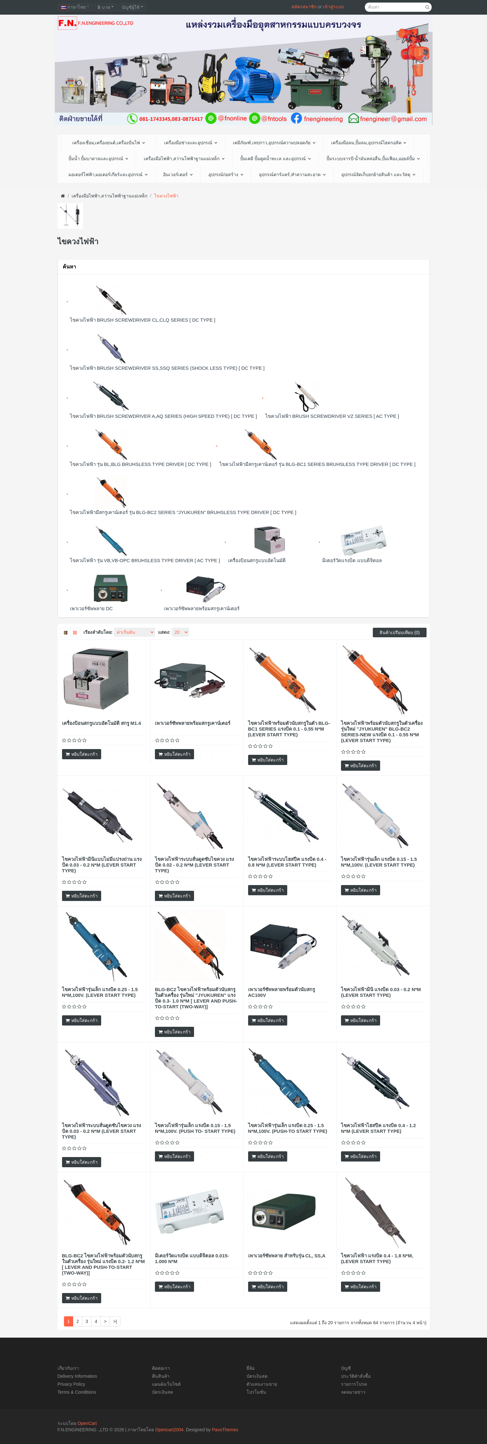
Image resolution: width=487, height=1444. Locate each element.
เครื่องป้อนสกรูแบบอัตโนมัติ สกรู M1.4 (101, 723)
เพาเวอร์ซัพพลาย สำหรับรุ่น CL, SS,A (287, 1255)
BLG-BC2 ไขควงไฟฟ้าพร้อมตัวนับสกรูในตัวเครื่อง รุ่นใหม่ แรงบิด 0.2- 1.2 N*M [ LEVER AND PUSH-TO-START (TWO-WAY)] (103, 1264)
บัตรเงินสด (162, 1392)
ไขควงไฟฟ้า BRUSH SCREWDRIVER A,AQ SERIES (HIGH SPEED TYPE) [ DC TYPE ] (163, 416)
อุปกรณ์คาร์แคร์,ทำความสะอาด (292, 174)
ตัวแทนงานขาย (262, 1384)
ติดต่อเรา (161, 1368)
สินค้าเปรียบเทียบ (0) (399, 632)
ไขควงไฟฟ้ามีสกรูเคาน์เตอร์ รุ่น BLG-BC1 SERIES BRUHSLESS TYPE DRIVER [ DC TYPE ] (317, 464)
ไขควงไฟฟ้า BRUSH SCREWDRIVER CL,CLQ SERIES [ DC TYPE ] (142, 320)
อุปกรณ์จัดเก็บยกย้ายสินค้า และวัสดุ (378, 174)
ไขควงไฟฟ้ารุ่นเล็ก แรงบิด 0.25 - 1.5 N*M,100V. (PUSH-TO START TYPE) (287, 1128)
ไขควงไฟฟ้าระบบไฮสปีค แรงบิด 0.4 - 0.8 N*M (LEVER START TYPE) (287, 862)
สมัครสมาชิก (304, 6)
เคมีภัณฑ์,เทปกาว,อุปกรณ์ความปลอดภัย (274, 142)
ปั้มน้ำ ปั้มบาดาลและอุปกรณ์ (98, 158)
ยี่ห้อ (250, 1368)
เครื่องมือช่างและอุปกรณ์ (190, 142)
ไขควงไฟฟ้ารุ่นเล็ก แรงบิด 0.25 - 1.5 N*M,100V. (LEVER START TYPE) (100, 992)
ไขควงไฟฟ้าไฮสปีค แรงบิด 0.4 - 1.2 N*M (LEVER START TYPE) (378, 1128)
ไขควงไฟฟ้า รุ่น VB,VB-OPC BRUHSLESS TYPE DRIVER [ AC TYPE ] (145, 560)
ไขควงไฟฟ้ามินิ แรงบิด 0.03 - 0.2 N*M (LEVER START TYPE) (381, 992)
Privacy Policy (71, 1384)
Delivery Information (77, 1376)
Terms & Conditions (77, 1392)
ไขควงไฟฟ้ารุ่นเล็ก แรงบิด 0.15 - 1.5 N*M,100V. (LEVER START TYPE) (379, 862)
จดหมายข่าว (353, 1392)
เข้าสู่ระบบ (333, 6)
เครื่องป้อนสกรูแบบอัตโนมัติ (257, 560)
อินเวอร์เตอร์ (178, 174)
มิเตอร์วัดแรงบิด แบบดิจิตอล (351, 560)
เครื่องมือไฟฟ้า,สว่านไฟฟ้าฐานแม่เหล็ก (184, 158)
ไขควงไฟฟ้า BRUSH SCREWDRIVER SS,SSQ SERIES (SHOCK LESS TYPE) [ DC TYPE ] (167, 368)
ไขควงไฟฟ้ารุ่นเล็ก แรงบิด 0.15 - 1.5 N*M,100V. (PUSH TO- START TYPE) (195, 1128)
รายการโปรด (354, 1384)
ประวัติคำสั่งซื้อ (356, 1376)
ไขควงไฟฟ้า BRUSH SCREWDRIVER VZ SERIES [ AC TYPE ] (332, 416)
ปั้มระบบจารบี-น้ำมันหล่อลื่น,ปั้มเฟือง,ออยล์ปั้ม (373, 158)
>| (115, 1321)
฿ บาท (105, 7)
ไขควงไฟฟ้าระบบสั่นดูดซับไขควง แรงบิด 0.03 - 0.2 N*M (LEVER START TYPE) (101, 1131)
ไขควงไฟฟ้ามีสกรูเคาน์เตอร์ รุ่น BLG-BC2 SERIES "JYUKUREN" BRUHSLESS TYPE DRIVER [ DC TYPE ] (183, 512)
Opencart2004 (169, 1429)
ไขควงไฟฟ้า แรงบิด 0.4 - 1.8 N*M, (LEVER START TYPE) (377, 1258)
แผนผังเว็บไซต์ (166, 1384)
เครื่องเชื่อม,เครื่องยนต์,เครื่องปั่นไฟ (108, 142)
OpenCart (87, 1423)
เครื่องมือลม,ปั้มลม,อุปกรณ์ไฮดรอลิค (369, 142)
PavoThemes (225, 1429)
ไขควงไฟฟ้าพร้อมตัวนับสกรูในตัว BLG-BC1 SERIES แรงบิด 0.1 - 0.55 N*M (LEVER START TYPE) (289, 728)
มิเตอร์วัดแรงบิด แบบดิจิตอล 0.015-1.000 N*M (192, 1258)
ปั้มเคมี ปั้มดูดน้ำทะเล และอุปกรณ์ (275, 158)
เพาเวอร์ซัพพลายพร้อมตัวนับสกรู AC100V (281, 992)
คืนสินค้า (161, 1376)
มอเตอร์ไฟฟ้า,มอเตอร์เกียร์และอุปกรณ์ (108, 174)
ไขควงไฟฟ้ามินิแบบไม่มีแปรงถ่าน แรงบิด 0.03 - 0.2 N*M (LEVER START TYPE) (102, 864)
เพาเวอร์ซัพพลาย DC (91, 608)
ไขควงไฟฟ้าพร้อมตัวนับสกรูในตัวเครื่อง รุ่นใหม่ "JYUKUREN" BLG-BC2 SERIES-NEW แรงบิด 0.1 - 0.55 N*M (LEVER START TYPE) (381, 731)
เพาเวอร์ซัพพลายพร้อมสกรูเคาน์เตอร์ (202, 608)
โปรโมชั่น (256, 1392)
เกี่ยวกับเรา (68, 1368)
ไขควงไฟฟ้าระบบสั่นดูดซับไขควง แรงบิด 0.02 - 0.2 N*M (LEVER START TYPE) (194, 864)
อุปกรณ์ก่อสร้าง (225, 174)
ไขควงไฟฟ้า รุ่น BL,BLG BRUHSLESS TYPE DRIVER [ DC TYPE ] (140, 464)
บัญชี (346, 1368)
